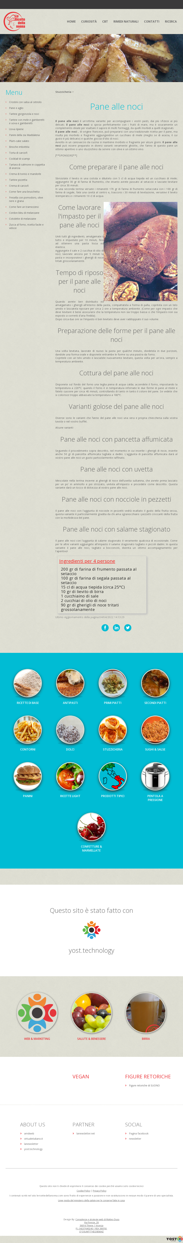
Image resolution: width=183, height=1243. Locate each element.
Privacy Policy (99, 1190)
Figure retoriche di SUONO (144, 1085)
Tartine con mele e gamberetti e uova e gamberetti (26, 121)
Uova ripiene (16, 129)
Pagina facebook (139, 1133)
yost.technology (91, 950)
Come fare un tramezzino (24, 207)
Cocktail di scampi (19, 158)
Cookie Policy (83, 1190)
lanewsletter (31, 1144)
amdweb (29, 1133)
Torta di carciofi (18, 152)
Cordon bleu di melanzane (24, 212)
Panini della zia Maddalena (24, 135)
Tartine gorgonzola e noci (24, 114)
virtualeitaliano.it (33, 1138)
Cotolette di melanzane (22, 218)
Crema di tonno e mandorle (25, 174)
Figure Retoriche (148, 1076)
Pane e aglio (16, 108)
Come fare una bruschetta (24, 191)
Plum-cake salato (19, 141)
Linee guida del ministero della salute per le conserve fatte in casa (91, 1200)
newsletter (135, 1138)
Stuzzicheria (63, 92)
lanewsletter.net (85, 1133)
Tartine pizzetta (18, 179)
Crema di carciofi (19, 185)
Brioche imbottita (19, 147)
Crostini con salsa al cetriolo (25, 102)
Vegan (81, 1076)
